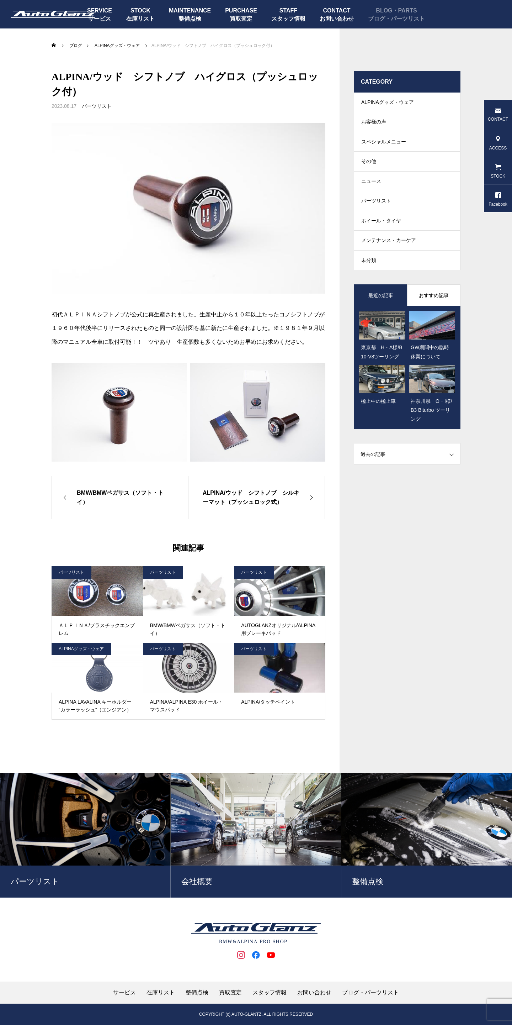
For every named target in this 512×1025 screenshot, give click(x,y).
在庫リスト (140, 19)
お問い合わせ (337, 19)
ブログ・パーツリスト (396, 19)
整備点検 (189, 19)
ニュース (371, 188)
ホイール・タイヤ (381, 231)
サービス (124, 992)
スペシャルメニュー (383, 146)
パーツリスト (97, 106)
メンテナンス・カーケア (388, 253)
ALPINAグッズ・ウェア (81, 648)
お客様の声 (373, 124)
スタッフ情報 (288, 19)
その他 (368, 167)
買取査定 (241, 19)
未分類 (368, 274)
